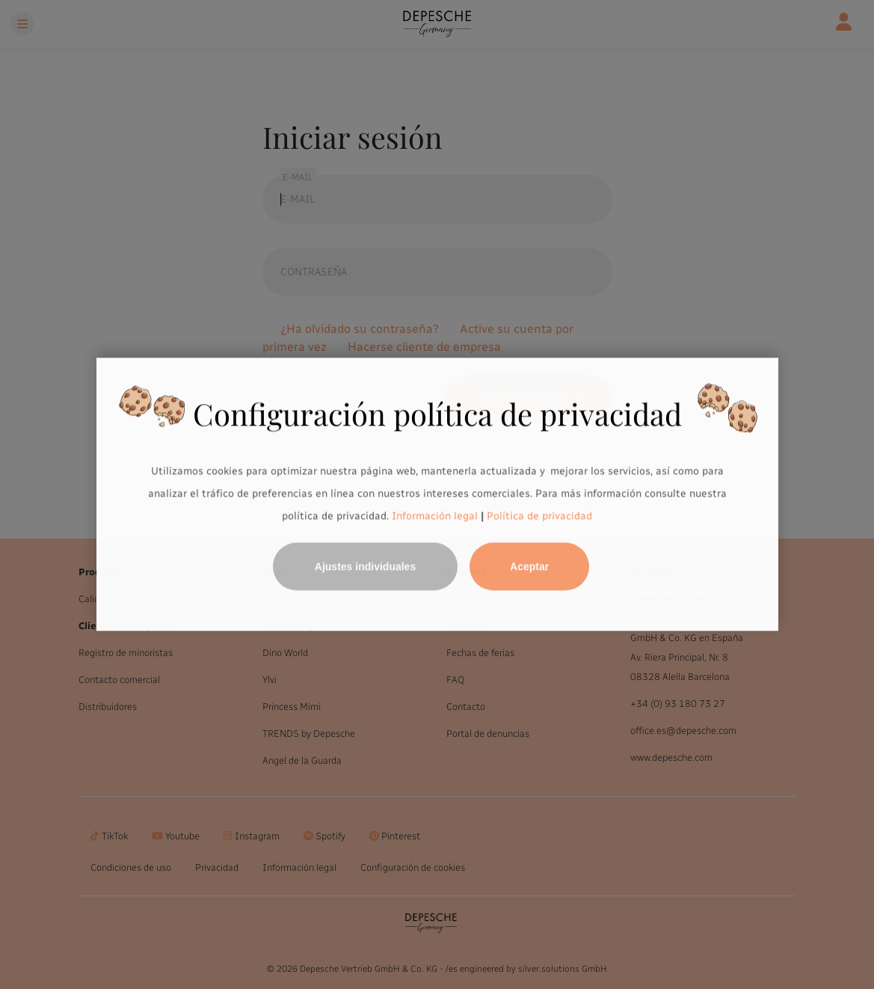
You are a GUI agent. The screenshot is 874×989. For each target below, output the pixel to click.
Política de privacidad (539, 515)
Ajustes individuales (365, 567)
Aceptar (529, 567)
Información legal (433, 515)
